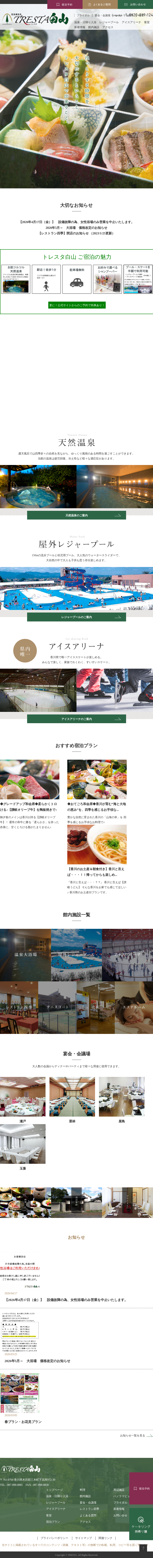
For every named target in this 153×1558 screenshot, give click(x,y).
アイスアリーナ (131, 22)
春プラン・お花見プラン (23, 1422)
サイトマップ (83, 1538)
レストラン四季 (89, 1508)
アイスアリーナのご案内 (76, 719)
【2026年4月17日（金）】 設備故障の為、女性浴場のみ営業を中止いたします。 (76, 222)
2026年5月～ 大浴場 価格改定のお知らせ (76, 227)
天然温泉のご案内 (77, 515)
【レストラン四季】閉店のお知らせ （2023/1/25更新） (76, 233)
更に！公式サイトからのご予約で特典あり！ (77, 305)
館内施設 (93, 27)
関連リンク (105, 1538)
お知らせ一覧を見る (132, 1435)
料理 (82, 1489)
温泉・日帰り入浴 (85, 22)
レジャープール (109, 22)
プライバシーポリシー (54, 1538)
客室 (147, 22)
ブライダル (83, 15)
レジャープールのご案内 (76, 617)
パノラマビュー (123, 1496)
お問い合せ (120, 1515)
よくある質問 (88, 1515)
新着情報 (79, 27)
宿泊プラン (53, 1521)
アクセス (107, 27)
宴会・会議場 (88, 1502)
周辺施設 (118, 1489)
